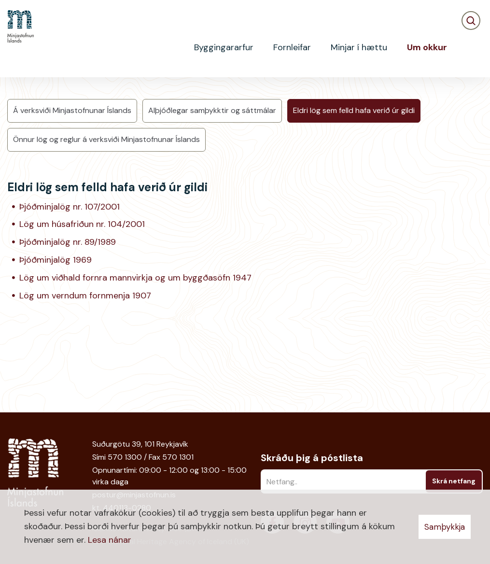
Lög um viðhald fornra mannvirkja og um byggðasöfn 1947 (135, 349)
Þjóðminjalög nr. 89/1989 (67, 314)
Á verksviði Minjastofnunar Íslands (72, 182)
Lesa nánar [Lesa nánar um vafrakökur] (109, 540)
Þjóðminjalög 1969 (55, 332)
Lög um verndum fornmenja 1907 (85, 367)
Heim (15, 94)
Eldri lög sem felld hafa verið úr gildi (354, 182)
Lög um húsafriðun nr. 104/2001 (82, 296)
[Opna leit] (471, 47)
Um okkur (51, 94)
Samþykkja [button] (444, 527)
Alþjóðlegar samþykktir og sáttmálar (212, 182)
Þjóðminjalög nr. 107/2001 (69, 278)
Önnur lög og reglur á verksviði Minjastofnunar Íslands (106, 211)
